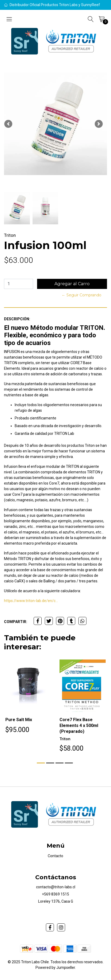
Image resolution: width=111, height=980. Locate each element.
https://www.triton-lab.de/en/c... (31, 601)
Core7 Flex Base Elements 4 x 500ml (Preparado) (79, 725)
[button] (8, 124)
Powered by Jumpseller (55, 967)
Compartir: (15, 622)
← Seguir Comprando (81, 295)
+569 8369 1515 (55, 894)
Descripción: (17, 319)
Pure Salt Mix (18, 719)
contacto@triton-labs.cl (55, 887)
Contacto (55, 856)
